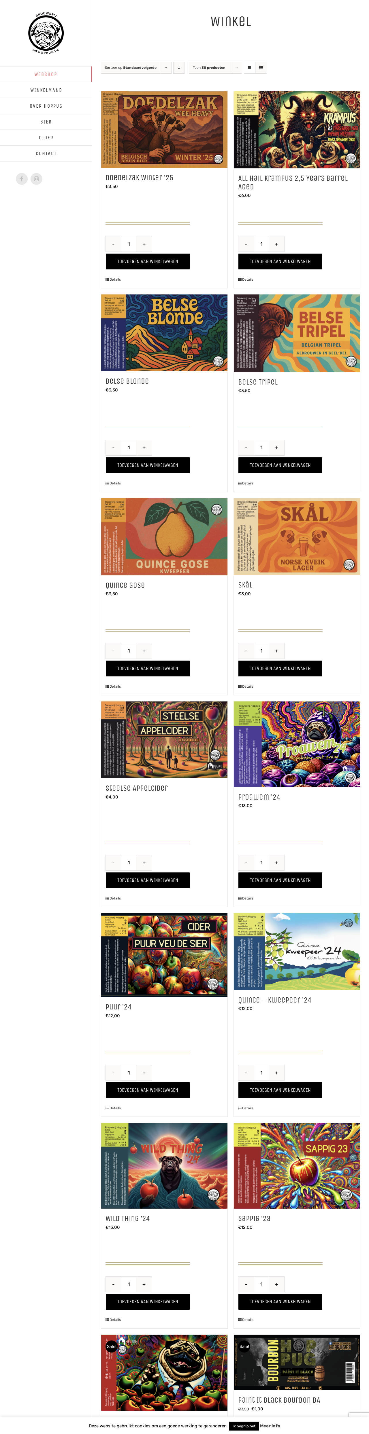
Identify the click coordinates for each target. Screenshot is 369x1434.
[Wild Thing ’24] (164, 1166)
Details (115, 279)
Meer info (270, 1426)
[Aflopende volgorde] (178, 68)
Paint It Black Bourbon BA (279, 1400)
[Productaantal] (128, 244)
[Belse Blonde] (164, 332)
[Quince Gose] (164, 536)
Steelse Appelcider (137, 788)
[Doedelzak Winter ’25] (164, 129)
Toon (209, 68)
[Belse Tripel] (297, 333)
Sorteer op (131, 68)
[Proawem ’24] (297, 744)
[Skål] (297, 536)
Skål (245, 584)
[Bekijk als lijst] (261, 67)
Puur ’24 (119, 1006)
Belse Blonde (127, 381)
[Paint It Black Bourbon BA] (297, 1362)
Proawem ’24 (259, 797)
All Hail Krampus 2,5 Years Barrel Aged (293, 182)
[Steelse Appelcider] (164, 739)
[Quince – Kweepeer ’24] (297, 951)
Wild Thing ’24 (128, 1218)
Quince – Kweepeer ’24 (275, 1000)
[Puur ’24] (164, 955)
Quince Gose (125, 585)
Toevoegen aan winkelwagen (147, 261)
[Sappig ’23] (297, 1166)
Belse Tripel (258, 382)
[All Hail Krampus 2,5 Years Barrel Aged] (297, 129)
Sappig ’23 (254, 1218)
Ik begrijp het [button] (244, 1426)
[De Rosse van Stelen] (164, 1373)
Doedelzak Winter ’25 (140, 177)
